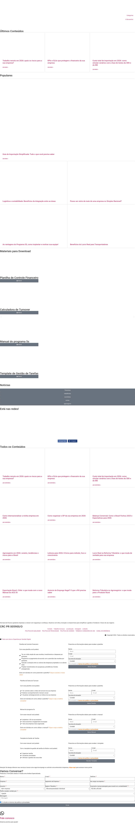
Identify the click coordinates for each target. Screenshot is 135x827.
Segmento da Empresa (52, 781)
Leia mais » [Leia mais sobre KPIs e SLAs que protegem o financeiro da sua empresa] (50, 67)
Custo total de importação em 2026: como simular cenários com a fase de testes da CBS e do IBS (112, 63)
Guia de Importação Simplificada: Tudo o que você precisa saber (28, 154)
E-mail (70, 654)
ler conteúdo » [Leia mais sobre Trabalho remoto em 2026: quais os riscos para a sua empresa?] (7, 483)
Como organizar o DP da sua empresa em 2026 (67, 516)
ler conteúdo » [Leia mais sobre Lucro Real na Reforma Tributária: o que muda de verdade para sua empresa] (97, 559)
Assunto (2, 786)
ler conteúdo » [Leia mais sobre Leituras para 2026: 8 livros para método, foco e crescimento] (52, 559)
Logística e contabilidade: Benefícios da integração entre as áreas (29, 201)
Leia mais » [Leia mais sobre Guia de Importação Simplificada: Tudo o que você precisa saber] (5, 158)
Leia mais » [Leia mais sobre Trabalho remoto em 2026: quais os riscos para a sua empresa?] (5, 67)
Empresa (3, 781)
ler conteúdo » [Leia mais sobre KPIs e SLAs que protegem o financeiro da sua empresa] (52, 483)
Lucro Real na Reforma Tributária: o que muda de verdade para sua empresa (112, 554)
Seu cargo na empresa (97, 781)
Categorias (130, 15)
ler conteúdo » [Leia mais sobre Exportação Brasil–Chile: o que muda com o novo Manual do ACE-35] (7, 597)
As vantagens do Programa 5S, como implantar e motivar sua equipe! (30, 244)
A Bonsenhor (129, 19)
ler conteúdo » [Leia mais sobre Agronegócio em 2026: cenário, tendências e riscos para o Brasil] (7, 559)
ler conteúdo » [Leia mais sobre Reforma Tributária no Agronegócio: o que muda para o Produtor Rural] (97, 597)
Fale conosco (7, 818)
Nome (70, 649)
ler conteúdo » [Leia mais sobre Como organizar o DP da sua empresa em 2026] (52, 520)
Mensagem (3, 796)
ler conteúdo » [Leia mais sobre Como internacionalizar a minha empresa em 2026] (7, 522)
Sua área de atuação (74, 658)
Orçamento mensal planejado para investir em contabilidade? (109, 786)
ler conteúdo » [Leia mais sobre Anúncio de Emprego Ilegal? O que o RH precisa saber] (52, 597)
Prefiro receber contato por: (8, 791)
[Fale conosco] (2, 813)
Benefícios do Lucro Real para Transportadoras (89, 244)
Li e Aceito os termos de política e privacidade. (15, 802)
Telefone (93, 776)
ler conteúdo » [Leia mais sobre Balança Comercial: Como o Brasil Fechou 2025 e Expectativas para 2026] (97, 522)
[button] (1, 317)
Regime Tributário (50, 786)
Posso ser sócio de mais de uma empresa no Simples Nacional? (96, 201)
